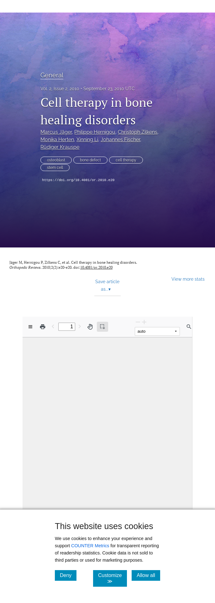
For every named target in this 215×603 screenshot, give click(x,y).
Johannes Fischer (120, 140)
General (51, 75)
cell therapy (126, 160)
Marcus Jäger (56, 132)
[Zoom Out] (138, 322)
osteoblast (56, 160)
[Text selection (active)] (102, 327)
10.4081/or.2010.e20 (96, 267)
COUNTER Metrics (90, 545)
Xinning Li (87, 140)
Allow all (148, 575)
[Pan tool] (90, 327)
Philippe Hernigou (94, 132)
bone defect (90, 160)
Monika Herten (57, 140)
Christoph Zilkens (137, 132)
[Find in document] (189, 327)
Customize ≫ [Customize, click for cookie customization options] (112, 578)
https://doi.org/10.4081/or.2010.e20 (78, 180)
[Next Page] (79, 326)
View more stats (188, 279)
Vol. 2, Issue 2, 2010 (59, 88)
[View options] (30, 326)
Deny (68, 575)
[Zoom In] (144, 322)
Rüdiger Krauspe (59, 147)
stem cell (55, 167)
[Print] (42, 327)
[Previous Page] (53, 326)
